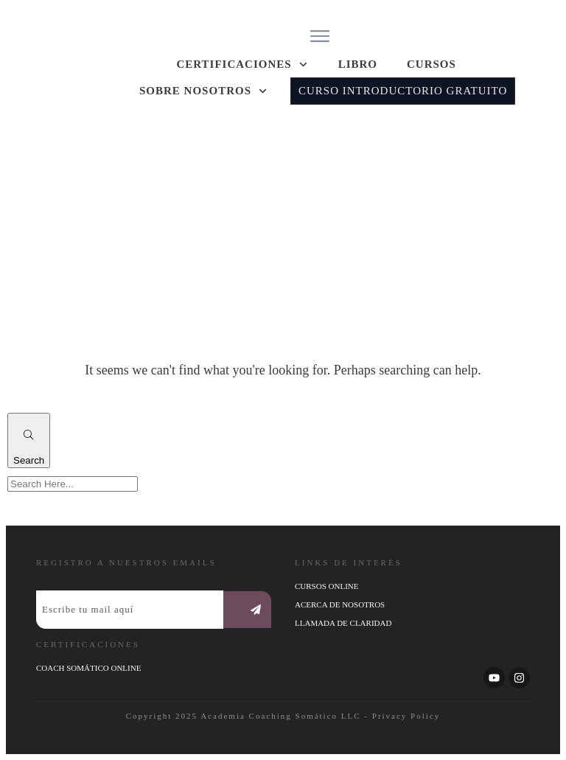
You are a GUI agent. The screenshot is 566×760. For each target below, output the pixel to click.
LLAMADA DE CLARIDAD (343, 622)
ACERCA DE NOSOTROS (340, 604)
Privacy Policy (406, 715)
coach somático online (88, 667)
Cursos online (326, 586)
